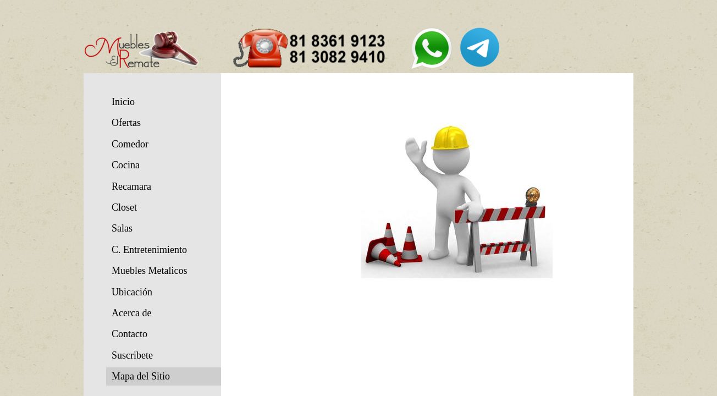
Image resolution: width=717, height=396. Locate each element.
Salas (122, 228)
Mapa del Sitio (141, 376)
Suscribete (132, 355)
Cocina (126, 165)
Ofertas (126, 122)
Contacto (129, 333)
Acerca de (131, 312)
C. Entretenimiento (149, 249)
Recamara (131, 186)
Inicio (123, 101)
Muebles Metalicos (149, 270)
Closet (124, 207)
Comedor (130, 144)
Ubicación (132, 292)
